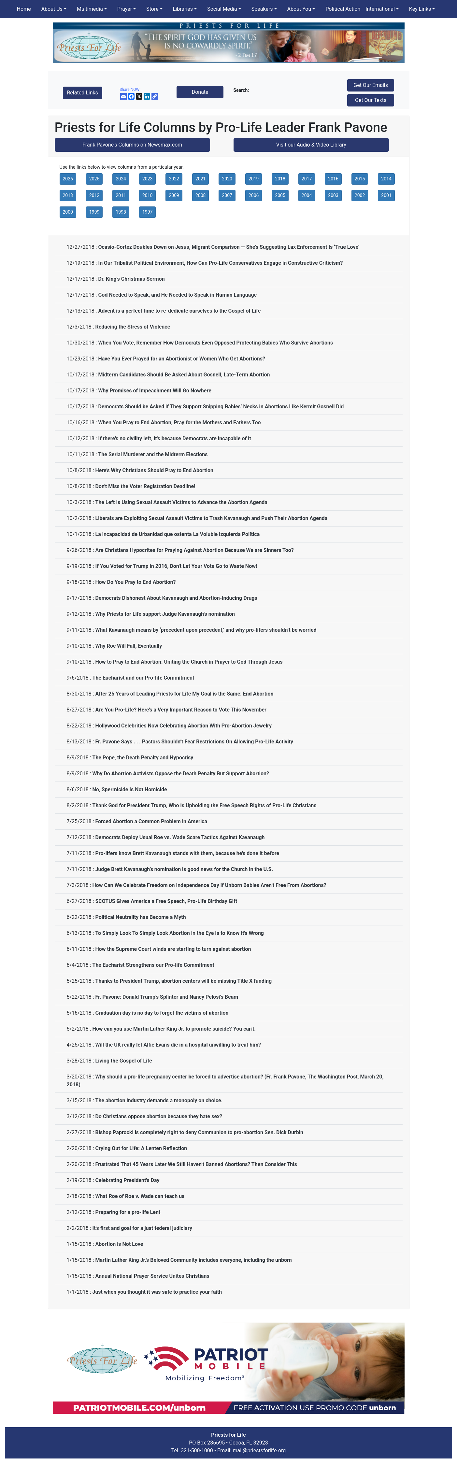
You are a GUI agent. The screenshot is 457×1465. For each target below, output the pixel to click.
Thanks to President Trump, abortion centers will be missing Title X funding (183, 981)
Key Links (420, 9)
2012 (94, 195)
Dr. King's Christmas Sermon (131, 279)
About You (299, 9)
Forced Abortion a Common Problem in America (151, 821)
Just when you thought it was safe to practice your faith (157, 1292)
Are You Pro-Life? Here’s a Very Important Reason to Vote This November (180, 710)
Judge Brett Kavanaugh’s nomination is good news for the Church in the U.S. (184, 869)
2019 (254, 178)
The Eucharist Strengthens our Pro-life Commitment (153, 965)
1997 (147, 212)
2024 (121, 178)
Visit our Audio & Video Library (311, 145)
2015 (360, 178)
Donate (200, 92)
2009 (174, 195)
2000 (68, 212)
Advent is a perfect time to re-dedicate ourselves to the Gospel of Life (179, 311)
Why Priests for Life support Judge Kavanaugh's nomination (165, 614)
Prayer (124, 9)
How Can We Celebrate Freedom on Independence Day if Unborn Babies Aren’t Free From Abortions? (209, 885)
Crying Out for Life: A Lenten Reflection (141, 1148)
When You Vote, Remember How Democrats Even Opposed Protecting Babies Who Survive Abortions (215, 343)
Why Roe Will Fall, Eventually (128, 646)
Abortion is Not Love (119, 1244)
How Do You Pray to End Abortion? (135, 582)
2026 (68, 178)
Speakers (262, 9)
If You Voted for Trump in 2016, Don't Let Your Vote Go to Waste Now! (176, 566)
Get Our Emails (370, 85)
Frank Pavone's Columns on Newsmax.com (132, 145)
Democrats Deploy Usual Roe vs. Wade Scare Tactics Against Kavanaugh (179, 837)
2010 (147, 195)
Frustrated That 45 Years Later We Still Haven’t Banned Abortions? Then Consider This (196, 1164)
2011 (121, 195)
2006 (254, 195)
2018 (280, 178)
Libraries (183, 9)
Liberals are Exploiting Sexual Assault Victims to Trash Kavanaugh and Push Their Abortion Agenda (211, 518)
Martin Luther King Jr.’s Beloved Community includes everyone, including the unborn (193, 1260)
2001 (386, 195)
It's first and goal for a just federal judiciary (142, 1228)
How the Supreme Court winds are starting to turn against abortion (173, 949)
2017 (307, 178)
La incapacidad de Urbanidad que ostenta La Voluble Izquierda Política (177, 534)
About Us (52, 9)
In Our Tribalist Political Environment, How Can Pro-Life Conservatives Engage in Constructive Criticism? (220, 263)
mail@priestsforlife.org (259, 1450)
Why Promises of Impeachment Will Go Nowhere (154, 390)
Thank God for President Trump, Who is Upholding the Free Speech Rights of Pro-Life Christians (204, 805)
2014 (386, 178)
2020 (227, 178)
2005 (280, 195)
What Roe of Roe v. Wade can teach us (139, 1196)
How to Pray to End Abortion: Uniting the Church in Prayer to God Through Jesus (188, 662)
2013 (68, 195)
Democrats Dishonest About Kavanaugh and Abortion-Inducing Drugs (176, 598)
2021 (200, 178)
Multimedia (90, 9)
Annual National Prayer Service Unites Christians (152, 1276)
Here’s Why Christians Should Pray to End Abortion (154, 470)
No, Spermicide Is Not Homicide (129, 789)
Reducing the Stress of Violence (132, 327)
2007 (227, 195)
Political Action (342, 9)
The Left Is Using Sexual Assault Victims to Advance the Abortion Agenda (181, 502)
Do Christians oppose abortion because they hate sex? (158, 1116)
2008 (200, 195)
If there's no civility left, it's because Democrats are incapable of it (174, 438)
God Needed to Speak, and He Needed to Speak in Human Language (177, 295)
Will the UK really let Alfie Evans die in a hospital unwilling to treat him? (178, 1045)
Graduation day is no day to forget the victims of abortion (161, 1013)
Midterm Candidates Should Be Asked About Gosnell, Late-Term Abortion (184, 375)
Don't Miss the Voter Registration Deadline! (145, 486)
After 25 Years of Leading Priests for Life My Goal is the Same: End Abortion (184, 694)
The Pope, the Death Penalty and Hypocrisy (142, 757)
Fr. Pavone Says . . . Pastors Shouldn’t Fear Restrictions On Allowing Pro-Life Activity (194, 742)
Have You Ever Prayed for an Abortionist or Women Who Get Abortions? (181, 359)
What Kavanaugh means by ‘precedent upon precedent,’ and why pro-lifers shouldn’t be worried (205, 630)
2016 (333, 178)
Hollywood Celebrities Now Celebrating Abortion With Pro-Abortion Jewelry (183, 726)
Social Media (222, 9)
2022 (174, 178)
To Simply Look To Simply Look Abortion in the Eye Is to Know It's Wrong (179, 933)
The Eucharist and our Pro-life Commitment (143, 678)
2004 (307, 195)
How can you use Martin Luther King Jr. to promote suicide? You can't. (174, 1029)
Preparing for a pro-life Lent (127, 1212)
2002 (360, 195)
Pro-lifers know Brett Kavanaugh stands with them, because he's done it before (187, 853)
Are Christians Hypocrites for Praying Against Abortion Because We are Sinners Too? (194, 550)
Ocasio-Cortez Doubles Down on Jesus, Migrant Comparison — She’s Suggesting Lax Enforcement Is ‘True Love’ (228, 247)
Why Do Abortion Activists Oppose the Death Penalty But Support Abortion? (180, 773)
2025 (94, 178)
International (380, 9)
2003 (333, 195)
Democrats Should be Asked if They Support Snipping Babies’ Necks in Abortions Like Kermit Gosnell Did (221, 406)
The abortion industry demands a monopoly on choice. (158, 1100)
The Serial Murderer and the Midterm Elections (152, 454)
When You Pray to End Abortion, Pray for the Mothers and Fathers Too (179, 422)
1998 (121, 212)
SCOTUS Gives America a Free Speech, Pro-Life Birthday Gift (166, 901)
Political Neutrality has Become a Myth (140, 917)
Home (24, 9)
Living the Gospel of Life (123, 1061)
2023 (147, 178)
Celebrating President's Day (127, 1180)
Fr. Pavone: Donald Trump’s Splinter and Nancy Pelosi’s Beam (166, 997)
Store (152, 9)
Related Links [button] (82, 93)
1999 (94, 212)
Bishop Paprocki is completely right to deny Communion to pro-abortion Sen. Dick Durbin (199, 1132)
